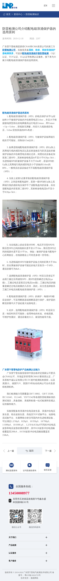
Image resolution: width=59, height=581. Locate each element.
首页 (8, 14)
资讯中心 (18, 14)
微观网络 (34, 578)
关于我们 (12, 537)
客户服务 (12, 561)
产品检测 (12, 545)
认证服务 (12, 553)
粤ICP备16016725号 (33, 575)
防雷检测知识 (32, 14)
